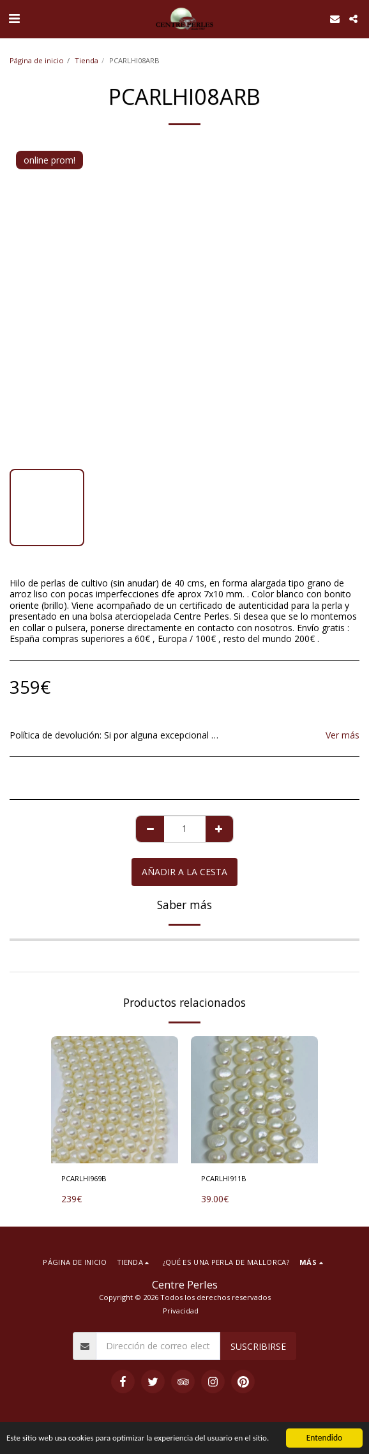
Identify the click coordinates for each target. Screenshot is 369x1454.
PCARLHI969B (84, 1178)
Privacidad (181, 1310)
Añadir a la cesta (184, 872)
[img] (114, 1099)
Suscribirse (258, 1346)
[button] (14, 18)
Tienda (86, 60)
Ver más (342, 735)
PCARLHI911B (223, 1178)
